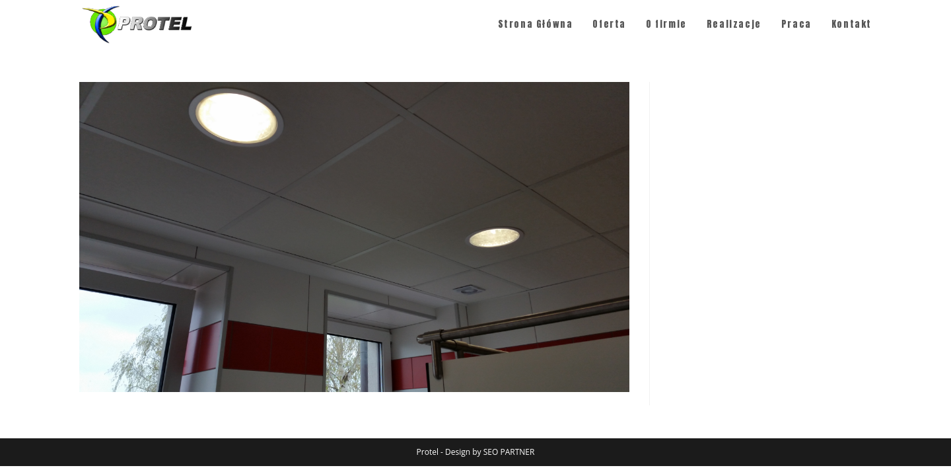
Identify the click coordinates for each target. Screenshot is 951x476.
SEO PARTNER (509, 451)
